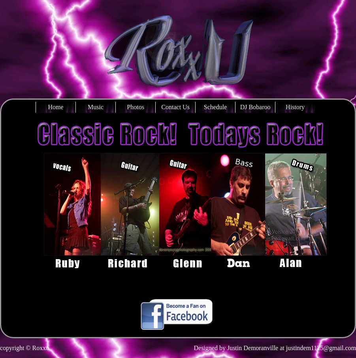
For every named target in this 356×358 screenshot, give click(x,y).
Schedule (215, 107)
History (295, 107)
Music (96, 107)
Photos (135, 107)
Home (56, 107)
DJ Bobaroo (255, 107)
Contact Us (175, 107)
